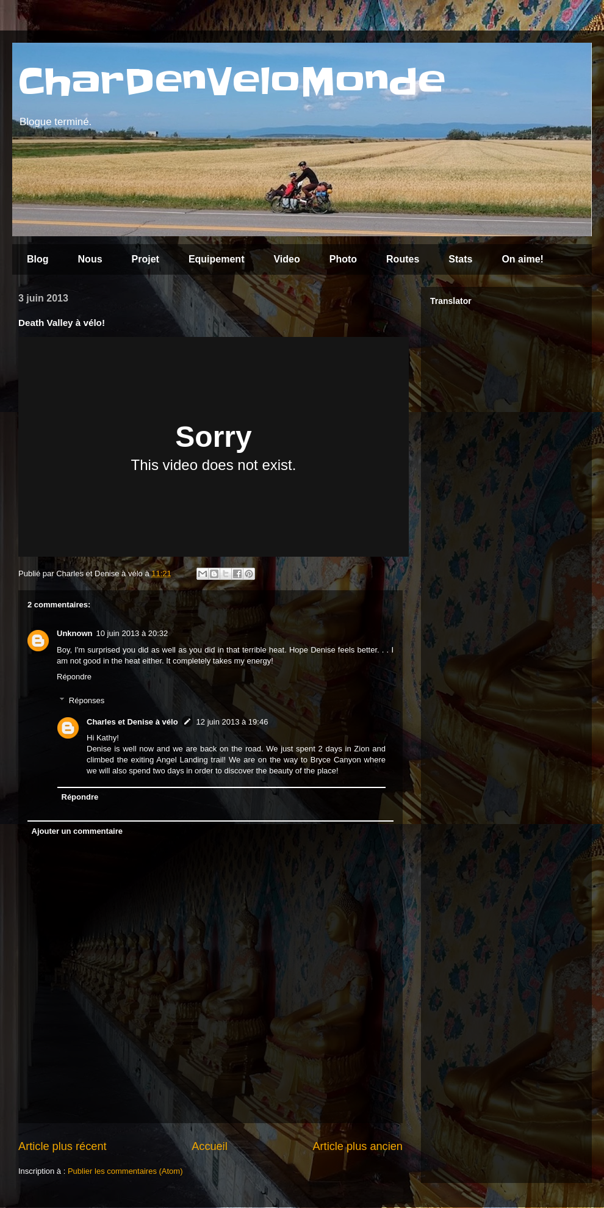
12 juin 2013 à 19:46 (232, 721)
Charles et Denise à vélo (132, 721)
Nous (90, 259)
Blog (38, 259)
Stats (460, 259)
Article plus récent (62, 1146)
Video (286, 259)
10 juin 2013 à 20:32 (132, 633)
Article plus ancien (357, 1146)
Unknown (75, 633)
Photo (343, 259)
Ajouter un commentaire (77, 831)
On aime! (522, 259)
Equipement (217, 259)
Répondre (74, 676)
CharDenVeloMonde (231, 82)
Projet (145, 259)
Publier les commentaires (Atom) (125, 1171)
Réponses (87, 699)
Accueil (210, 1146)
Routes (402, 259)
